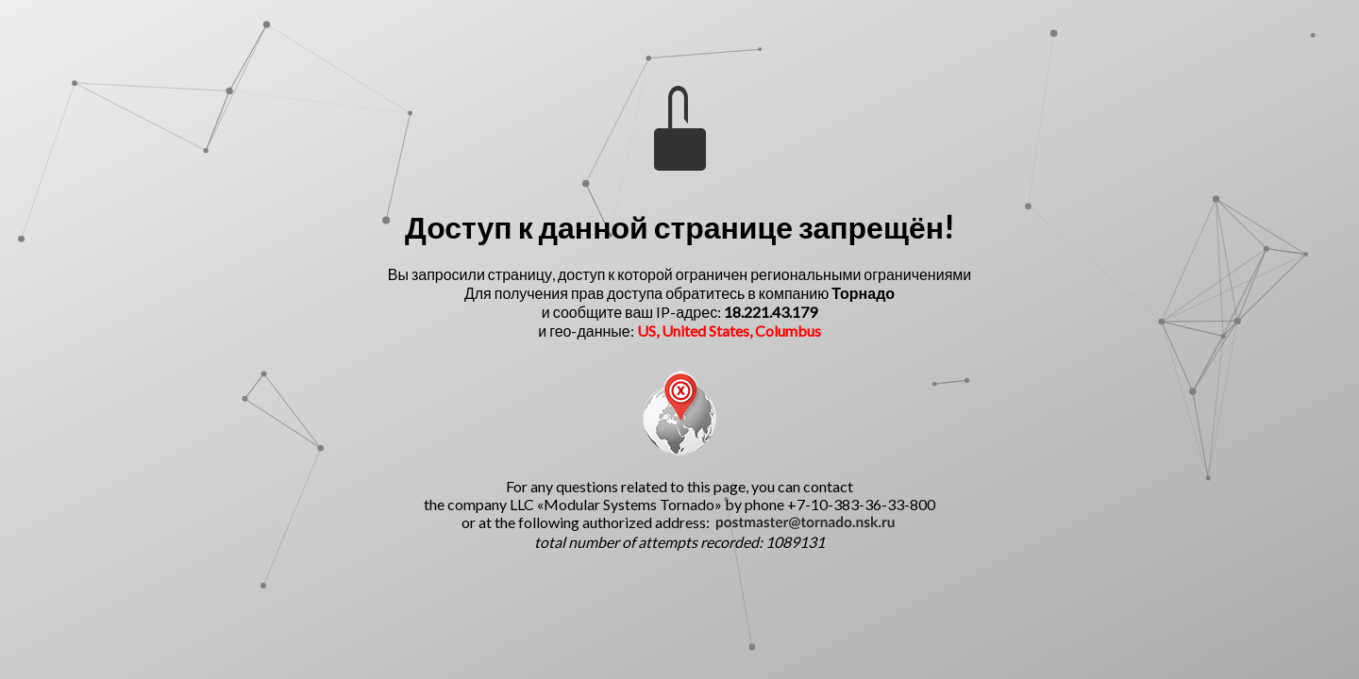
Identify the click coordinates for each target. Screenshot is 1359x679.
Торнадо (863, 293)
